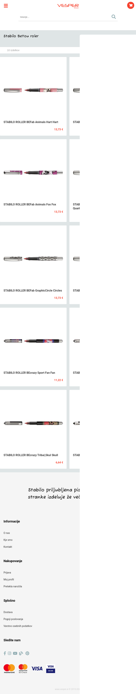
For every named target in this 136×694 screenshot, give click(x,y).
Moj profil (9, 579)
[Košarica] (130, 5)
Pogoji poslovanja (13, 619)
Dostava (8, 612)
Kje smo (8, 539)
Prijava (7, 572)
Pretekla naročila (13, 586)
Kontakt (8, 546)
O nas (7, 533)
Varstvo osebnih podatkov (18, 626)
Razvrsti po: (97, 50)
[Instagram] (9, 653)
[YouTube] (15, 653)
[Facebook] (5, 653)
